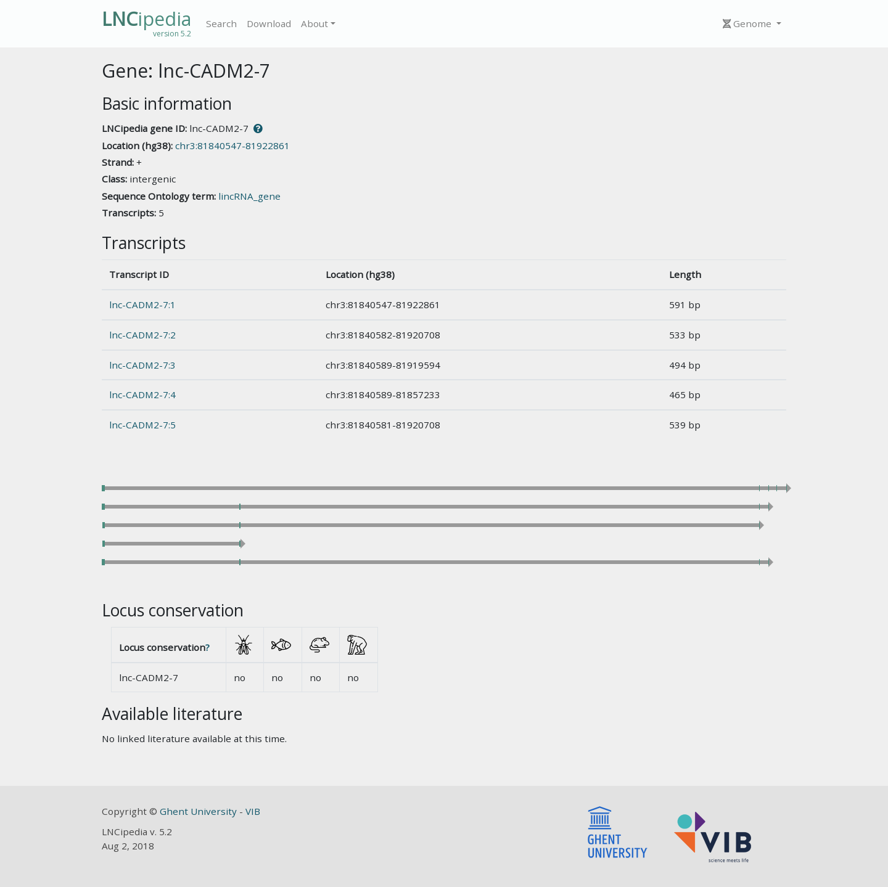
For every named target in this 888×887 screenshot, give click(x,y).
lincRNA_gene (249, 196)
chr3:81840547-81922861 (232, 145)
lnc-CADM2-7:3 (142, 365)
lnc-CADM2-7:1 (142, 304)
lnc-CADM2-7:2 (142, 335)
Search (221, 23)
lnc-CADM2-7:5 (142, 425)
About (314, 23)
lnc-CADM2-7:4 (142, 394)
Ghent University (199, 811)
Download (269, 23)
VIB (252, 811)
